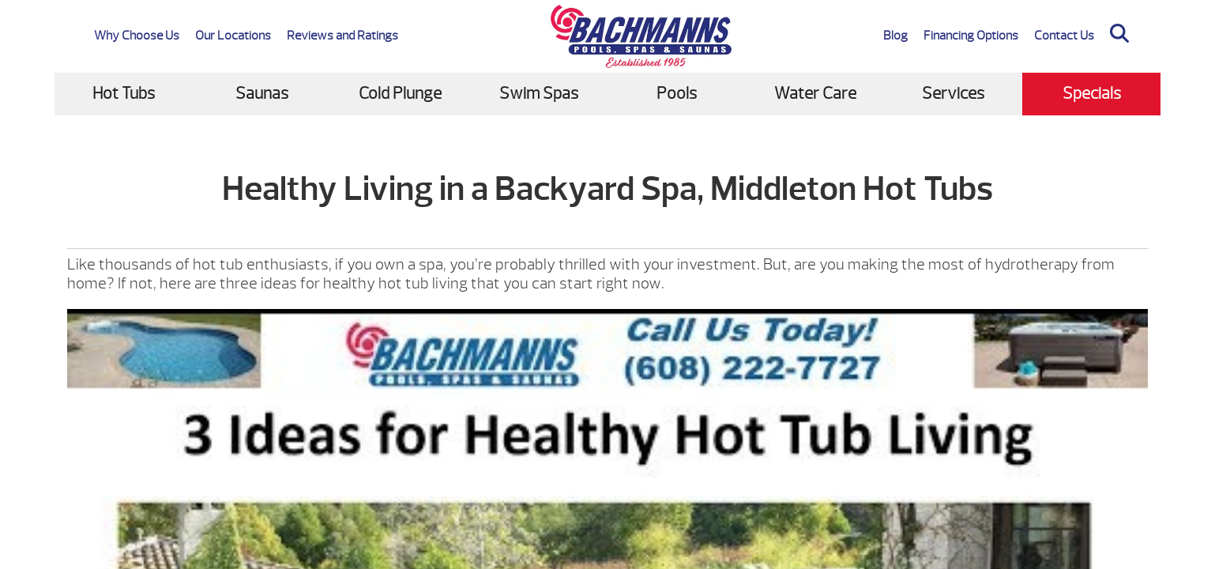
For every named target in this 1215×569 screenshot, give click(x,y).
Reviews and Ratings (342, 35)
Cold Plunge (400, 93)
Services (953, 93)
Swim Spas (538, 93)
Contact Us (1064, 35)
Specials (1092, 93)
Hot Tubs (123, 93)
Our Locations (233, 35)
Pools (676, 93)
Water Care (815, 93)
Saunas (261, 93)
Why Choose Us (136, 35)
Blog (895, 35)
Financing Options (970, 35)
